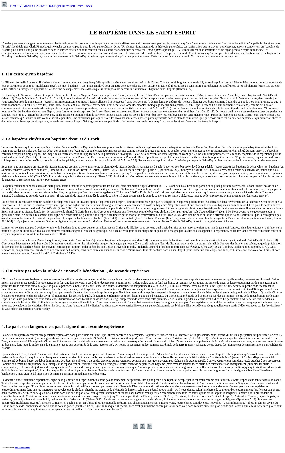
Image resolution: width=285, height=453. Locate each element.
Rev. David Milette (22, 447)
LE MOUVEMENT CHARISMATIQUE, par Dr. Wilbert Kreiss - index (46, 5)
